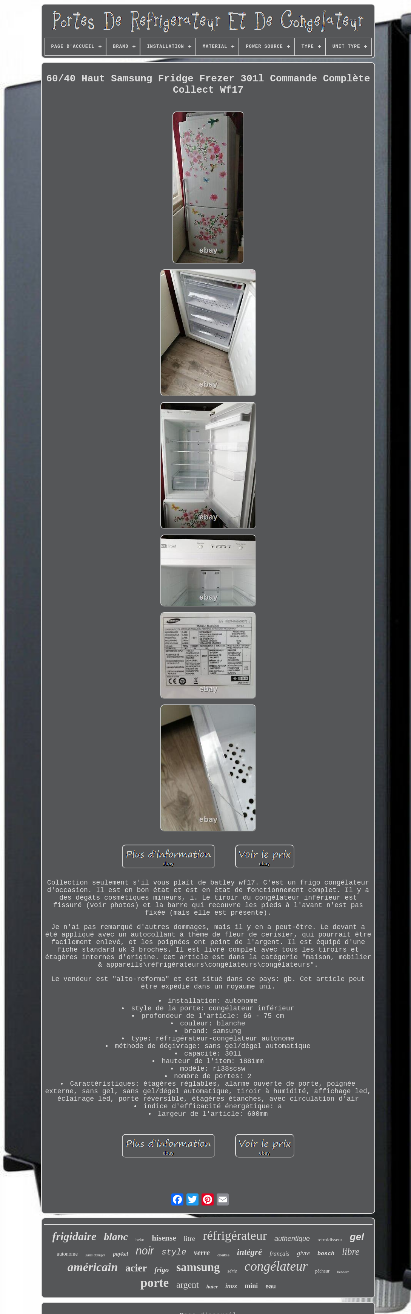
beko (139, 1239)
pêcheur (322, 1271)
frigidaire (74, 1236)
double (223, 1255)
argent (187, 1285)
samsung (198, 1267)
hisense (164, 1237)
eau (270, 1286)
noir (144, 1251)
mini (251, 1286)
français (279, 1253)
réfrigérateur (235, 1235)
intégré (249, 1252)
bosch (325, 1254)
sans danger (95, 1255)
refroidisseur (329, 1239)
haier (212, 1287)
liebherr (343, 1272)
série (232, 1271)
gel (357, 1236)
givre (303, 1253)
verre (202, 1252)
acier (136, 1268)
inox (231, 1286)
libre (350, 1252)
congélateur (276, 1266)
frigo (161, 1270)
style (174, 1252)
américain (93, 1267)
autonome (67, 1254)
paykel (120, 1254)
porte (154, 1283)
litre (189, 1238)
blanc (116, 1236)
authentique (292, 1238)
